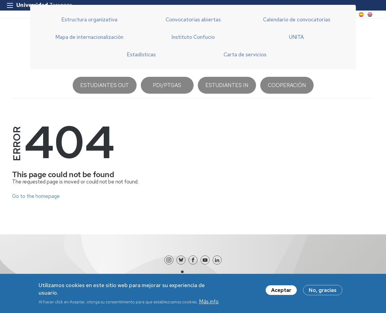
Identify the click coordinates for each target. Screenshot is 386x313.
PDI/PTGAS (167, 85)
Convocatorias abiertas (193, 19)
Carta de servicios (244, 54)
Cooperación (287, 85)
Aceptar (281, 292)
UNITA (296, 37)
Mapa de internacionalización (89, 37)
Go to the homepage (36, 196)
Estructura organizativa (89, 19)
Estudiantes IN (226, 85)
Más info (209, 303)
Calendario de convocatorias (296, 19)
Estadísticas (141, 54)
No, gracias (323, 292)
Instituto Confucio (193, 37)
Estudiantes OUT (104, 85)
